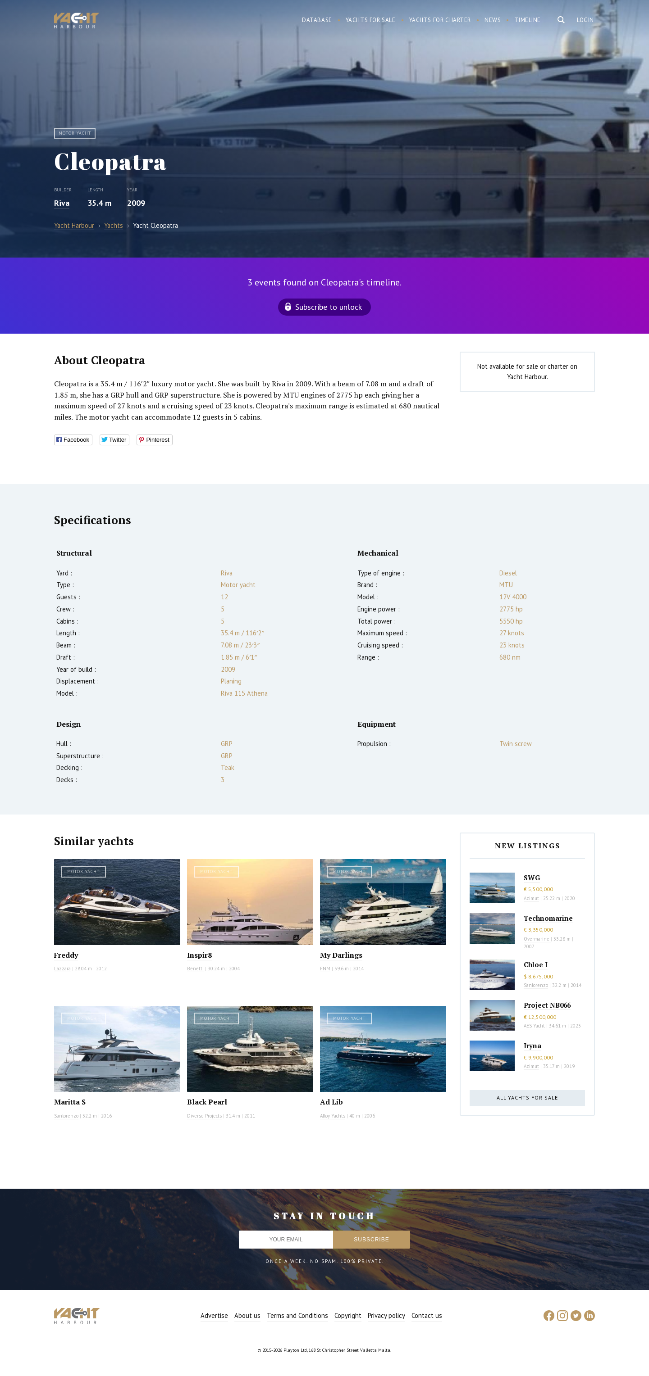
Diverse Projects (204, 1116)
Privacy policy (386, 1315)
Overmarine (537, 939)
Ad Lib (331, 1102)
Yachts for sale (371, 20)
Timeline (527, 20)
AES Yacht (534, 1026)
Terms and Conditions (297, 1315)
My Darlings (341, 955)
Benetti (195, 968)
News (492, 20)
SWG (532, 877)
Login (585, 20)
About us (247, 1315)
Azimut (531, 898)
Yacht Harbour (76, 22)
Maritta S (70, 1102)
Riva (61, 203)
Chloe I (536, 964)
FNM (325, 968)
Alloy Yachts (332, 1116)
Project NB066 (547, 1004)
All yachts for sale (527, 1097)
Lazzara (62, 968)
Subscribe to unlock (328, 307)
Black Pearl (207, 1102)
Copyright (347, 1315)
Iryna (532, 1045)
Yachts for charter (440, 20)
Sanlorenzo (66, 1116)
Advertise (214, 1315)
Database (317, 20)
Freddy (66, 955)
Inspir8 (199, 955)
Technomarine (548, 918)
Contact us (426, 1315)
